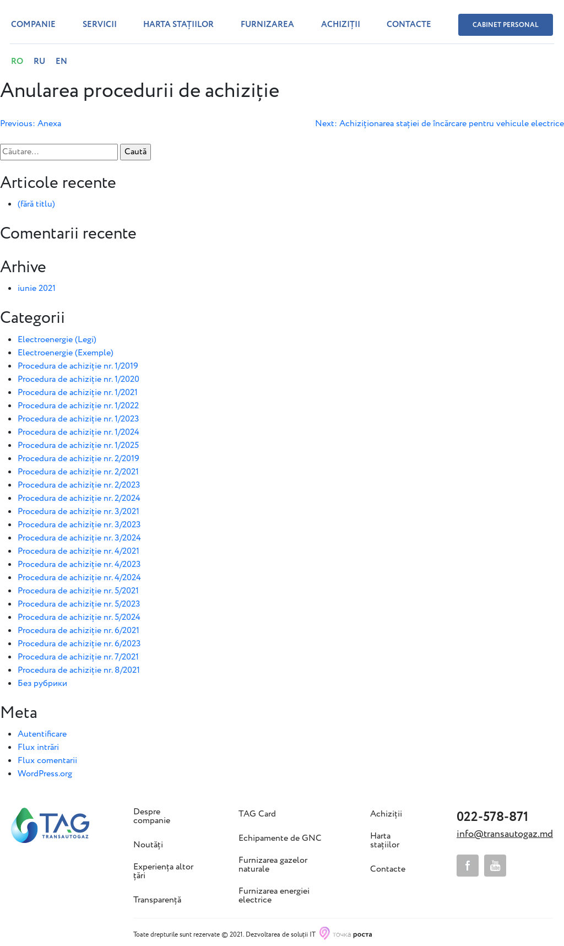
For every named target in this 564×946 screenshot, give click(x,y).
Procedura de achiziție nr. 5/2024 (79, 617)
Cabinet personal (506, 25)
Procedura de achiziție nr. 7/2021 (78, 657)
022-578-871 (492, 817)
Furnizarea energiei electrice (274, 896)
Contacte (409, 25)
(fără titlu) (36, 204)
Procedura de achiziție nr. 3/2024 (79, 538)
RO (17, 62)
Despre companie (151, 816)
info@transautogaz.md (505, 834)
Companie (33, 25)
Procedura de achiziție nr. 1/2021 (78, 392)
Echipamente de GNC (280, 838)
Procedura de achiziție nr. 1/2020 (78, 379)
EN (61, 62)
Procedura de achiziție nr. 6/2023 (79, 643)
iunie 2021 (37, 288)
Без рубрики (42, 683)
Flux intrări (38, 747)
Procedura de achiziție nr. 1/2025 (78, 445)
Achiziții (340, 25)
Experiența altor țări (163, 871)
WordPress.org (45, 773)
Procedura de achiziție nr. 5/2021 (78, 591)
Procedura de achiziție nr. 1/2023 (78, 419)
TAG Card (257, 814)
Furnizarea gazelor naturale (272, 865)
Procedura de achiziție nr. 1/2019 (78, 366)
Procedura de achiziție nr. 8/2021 (79, 670)
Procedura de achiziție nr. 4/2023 (79, 564)
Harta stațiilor (178, 25)
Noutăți (148, 845)
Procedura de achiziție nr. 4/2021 (78, 551)
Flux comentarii (47, 760)
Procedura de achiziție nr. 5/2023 (79, 604)
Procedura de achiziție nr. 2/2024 (79, 498)
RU (39, 62)
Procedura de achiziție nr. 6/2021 (78, 630)
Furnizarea (267, 25)
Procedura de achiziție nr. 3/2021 (78, 511)
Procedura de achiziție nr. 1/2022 (78, 405)
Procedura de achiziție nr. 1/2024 (78, 432)
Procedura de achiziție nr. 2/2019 (78, 458)
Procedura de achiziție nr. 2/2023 (79, 485)
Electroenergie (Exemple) (65, 353)
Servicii (100, 25)
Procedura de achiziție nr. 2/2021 (78, 472)
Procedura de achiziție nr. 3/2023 (79, 524)
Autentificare (42, 734)
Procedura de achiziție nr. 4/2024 (79, 577)
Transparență (157, 900)
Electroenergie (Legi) (57, 339)
